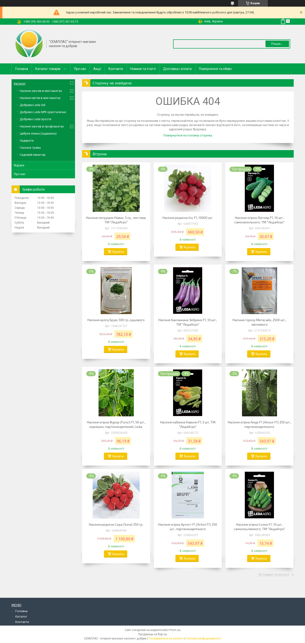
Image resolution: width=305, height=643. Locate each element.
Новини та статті (143, 69)
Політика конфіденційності (203, 638)
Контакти (115, 69)
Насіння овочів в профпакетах (42, 126)
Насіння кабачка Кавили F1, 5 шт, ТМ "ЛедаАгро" (187, 424)
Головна (21, 69)
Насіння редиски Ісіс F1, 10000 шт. (187, 218)
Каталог (20, 83)
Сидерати (27, 140)
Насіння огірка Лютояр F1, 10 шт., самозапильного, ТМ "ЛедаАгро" (259, 220)
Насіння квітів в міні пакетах (40, 98)
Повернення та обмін (215, 69)
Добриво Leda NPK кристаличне (43, 112)
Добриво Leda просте (35, 119)
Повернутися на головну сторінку (187, 135)
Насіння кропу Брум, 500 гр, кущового (116, 320)
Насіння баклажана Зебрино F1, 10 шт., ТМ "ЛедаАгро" (187, 322)
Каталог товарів (47, 69)
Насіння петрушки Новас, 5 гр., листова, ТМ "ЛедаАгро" (116, 220)
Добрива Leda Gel (32, 105)
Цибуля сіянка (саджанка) (38, 133)
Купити (118, 252)
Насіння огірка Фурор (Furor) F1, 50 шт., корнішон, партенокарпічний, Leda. (116, 424)
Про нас (80, 69)
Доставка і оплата (177, 69)
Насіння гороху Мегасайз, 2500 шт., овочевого (259, 322)
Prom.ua (175, 630)
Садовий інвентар (33, 154)
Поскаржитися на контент (166, 638)
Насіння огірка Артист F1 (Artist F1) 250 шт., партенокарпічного (187, 526)
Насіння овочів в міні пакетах (41, 91)
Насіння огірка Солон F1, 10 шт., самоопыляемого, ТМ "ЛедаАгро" (259, 526)
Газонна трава (30, 147)
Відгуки (19, 165)
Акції (97, 69)
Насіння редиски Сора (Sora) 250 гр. (116, 524)
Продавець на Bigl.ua (152, 634)
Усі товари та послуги (273, 574)
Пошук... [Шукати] (277, 43)
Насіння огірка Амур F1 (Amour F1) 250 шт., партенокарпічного (259, 424)
